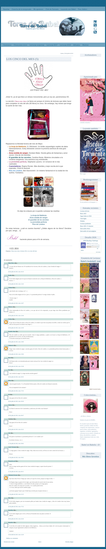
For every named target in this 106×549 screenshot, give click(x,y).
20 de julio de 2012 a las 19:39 (16, 401)
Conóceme (7, 45)
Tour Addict (82, 9)
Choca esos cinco (20, 45)
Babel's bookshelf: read (91, 261)
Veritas (10, 319)
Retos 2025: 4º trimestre (86, 226)
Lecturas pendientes (85, 223)
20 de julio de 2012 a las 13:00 (16, 341)
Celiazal (10, 287)
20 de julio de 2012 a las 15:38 (16, 366)
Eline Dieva (11, 263)
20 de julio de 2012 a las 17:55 (16, 391)
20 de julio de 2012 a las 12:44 (16, 315)
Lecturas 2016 (65, 45)
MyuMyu (10, 510)
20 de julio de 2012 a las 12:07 (16, 303)
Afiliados (76, 45)
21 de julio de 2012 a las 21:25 (16, 494)
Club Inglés (83, 218)
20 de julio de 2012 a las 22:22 (16, 429)
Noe (9, 370)
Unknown (10, 345)
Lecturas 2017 (51, 45)
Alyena (10, 405)
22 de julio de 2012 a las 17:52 (16, 506)
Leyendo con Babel (68, 9)
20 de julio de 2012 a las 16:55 (16, 377)
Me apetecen (38, 9)
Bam (9, 357)
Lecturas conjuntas (36, 45)
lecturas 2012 (23, 251)
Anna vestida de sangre (39, 218)
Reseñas (6, 9)
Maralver (10, 522)
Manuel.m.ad (11, 461)
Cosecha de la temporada (21, 9)
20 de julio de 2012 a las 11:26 (16, 284)
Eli (9, 394)
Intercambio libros (85, 228)
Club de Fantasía (52, 9)
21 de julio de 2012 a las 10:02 (16, 443)
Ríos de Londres (38, 224)
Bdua (9, 380)
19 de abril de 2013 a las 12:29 (16, 534)
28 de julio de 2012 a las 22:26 (16, 518)
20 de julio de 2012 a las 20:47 (16, 415)
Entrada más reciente (9, 542)
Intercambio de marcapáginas (88, 231)
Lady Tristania (12, 447)
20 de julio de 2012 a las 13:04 (16, 354)
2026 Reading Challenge (90, 240)
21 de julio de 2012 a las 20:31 (16, 471)
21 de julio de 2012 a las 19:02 (16, 457)
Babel (88, 243)
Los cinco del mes (32, 251)
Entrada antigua (69, 542)
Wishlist (85, 45)
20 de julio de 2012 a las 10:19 (16, 271)
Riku (9, 498)
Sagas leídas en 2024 (85, 216)
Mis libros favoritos (90, 456)
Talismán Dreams (13, 475)
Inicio (39, 542)
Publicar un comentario (12, 538)
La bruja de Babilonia (38, 215)
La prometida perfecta (38, 222)
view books (98, 252)
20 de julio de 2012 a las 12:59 (16, 327)
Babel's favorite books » (95, 389)
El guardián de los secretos (38, 220)
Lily (9, 433)
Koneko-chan (11, 331)
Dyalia (10, 275)
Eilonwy (10, 307)
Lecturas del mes (84, 211)
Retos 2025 (83, 213)
